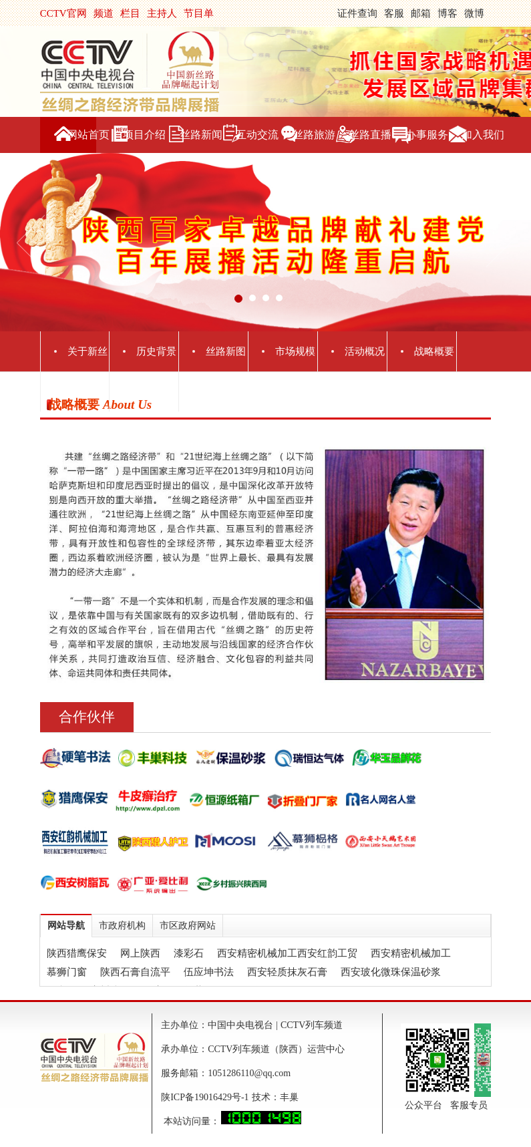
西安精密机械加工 (411, 953)
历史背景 (156, 351)
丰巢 (289, 1097)
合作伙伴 (87, 717)
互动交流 (257, 134)
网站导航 (66, 926)
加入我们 (483, 134)
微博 (474, 13)
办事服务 (426, 134)
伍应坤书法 (209, 972)
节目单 (199, 13)
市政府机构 (122, 926)
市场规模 (295, 351)
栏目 (130, 13)
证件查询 (357, 13)
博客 (447, 13)
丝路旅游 (314, 134)
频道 (104, 13)
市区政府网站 (188, 926)
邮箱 (421, 13)
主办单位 (87, 391)
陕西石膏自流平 (135, 972)
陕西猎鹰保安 (77, 953)
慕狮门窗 (67, 972)
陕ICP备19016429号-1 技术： (220, 1097)
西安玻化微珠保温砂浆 (391, 972)
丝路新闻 (201, 134)
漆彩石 (189, 953)
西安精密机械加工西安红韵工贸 (287, 953)
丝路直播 (370, 134)
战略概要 (434, 351)
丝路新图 (226, 351)
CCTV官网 (63, 13)
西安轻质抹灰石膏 (287, 972)
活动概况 (365, 351)
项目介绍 (144, 134)
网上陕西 (140, 953)
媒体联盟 (156, 391)
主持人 (162, 13)
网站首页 (88, 134)
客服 (394, 13)
